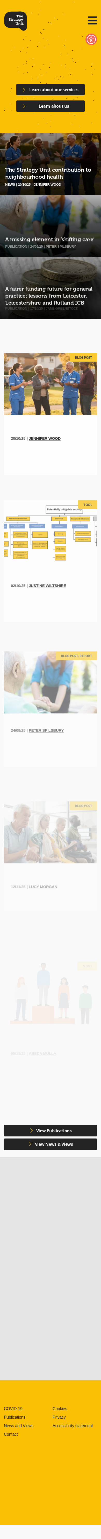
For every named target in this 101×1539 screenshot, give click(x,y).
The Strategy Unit (15, 20)
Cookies (60, 1409)
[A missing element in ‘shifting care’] (50, 226)
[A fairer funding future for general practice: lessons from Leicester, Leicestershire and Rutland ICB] (50, 288)
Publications (14, 1417)
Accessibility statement (73, 1426)
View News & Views (53, 1144)
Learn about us (54, 107)
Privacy (59, 1417)
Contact (11, 1434)
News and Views (18, 1426)
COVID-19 (13, 1409)
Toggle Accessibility (91, 39)
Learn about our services (53, 89)
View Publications (53, 1131)
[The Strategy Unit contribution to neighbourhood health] (50, 164)
